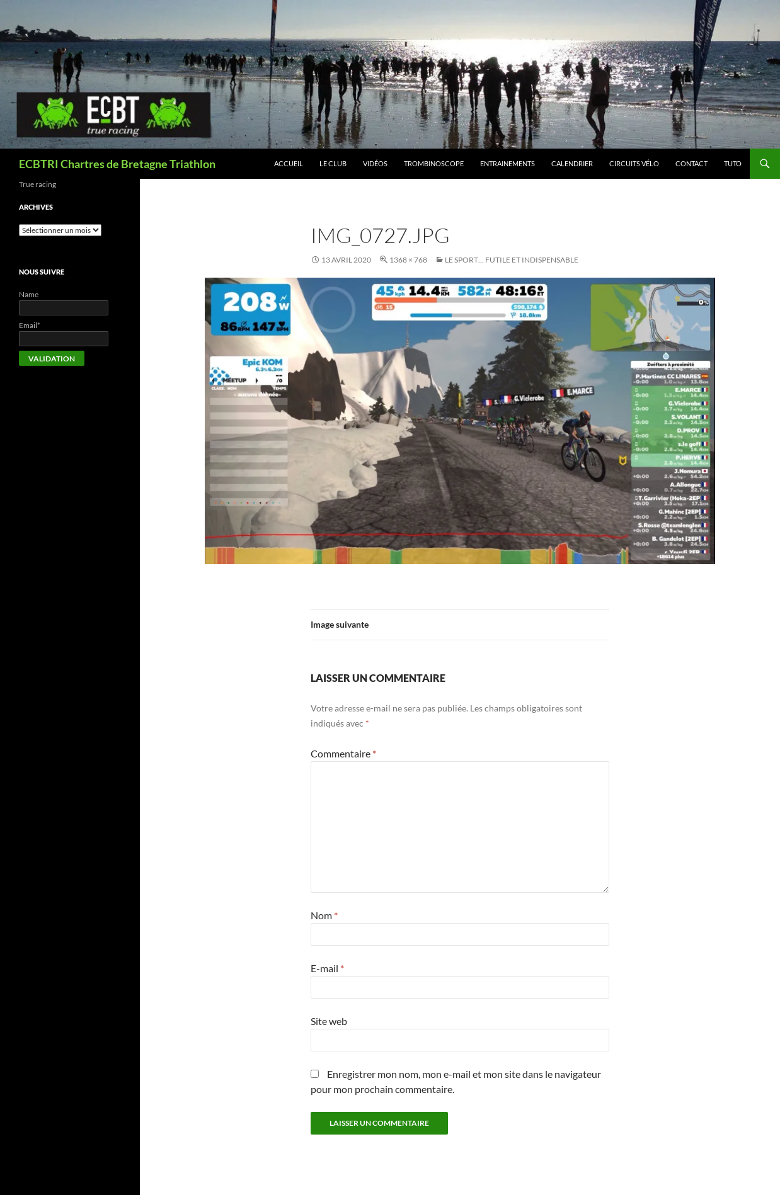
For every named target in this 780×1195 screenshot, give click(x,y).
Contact (691, 163)
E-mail (327, 968)
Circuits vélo (634, 163)
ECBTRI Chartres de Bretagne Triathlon (117, 164)
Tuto (733, 163)
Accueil (288, 163)
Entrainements (507, 163)
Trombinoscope (434, 163)
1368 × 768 (408, 259)
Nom (324, 915)
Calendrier (572, 163)
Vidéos (375, 163)
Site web (329, 1021)
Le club (333, 163)
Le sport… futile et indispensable (511, 259)
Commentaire (343, 753)
